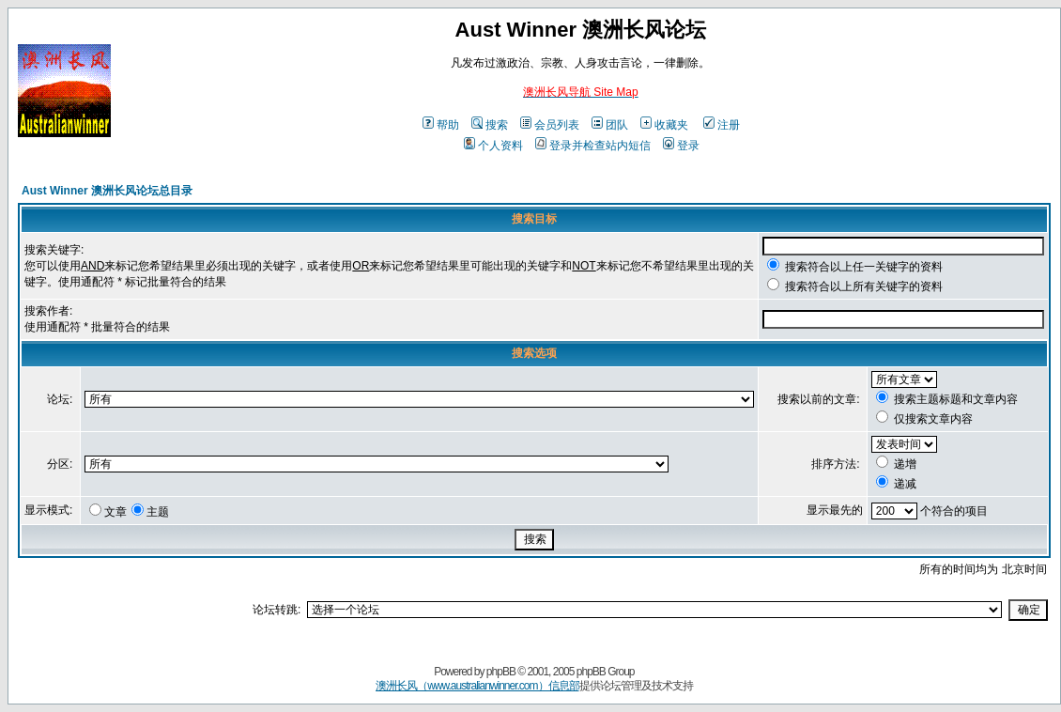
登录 (681, 145)
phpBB (500, 671)
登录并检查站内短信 (593, 145)
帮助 (441, 125)
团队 (610, 125)
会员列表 (549, 125)
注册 (721, 125)
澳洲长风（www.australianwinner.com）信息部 (477, 685)
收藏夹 (664, 125)
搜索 (489, 125)
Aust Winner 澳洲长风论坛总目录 (107, 190)
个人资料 (493, 145)
